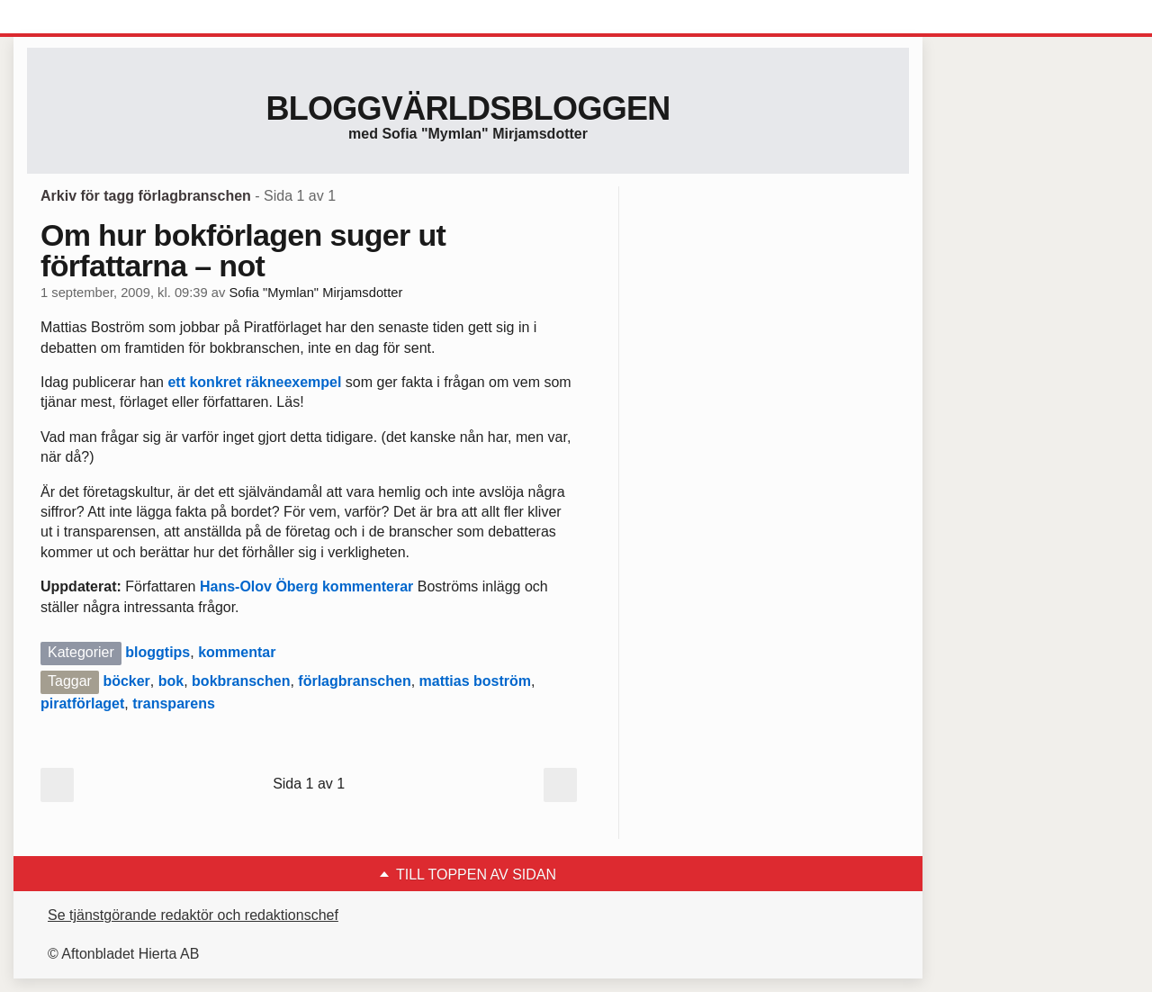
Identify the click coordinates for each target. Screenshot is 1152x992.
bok (171, 681)
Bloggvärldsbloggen (468, 108)
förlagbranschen (354, 681)
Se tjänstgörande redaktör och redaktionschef (193, 915)
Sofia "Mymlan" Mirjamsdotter (315, 292)
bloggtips (157, 652)
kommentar (236, 652)
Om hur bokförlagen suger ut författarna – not (243, 250)
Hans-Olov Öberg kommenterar (306, 586)
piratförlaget (82, 703)
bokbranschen (241, 681)
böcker (126, 681)
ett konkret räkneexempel (254, 382)
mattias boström (475, 681)
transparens (173, 703)
